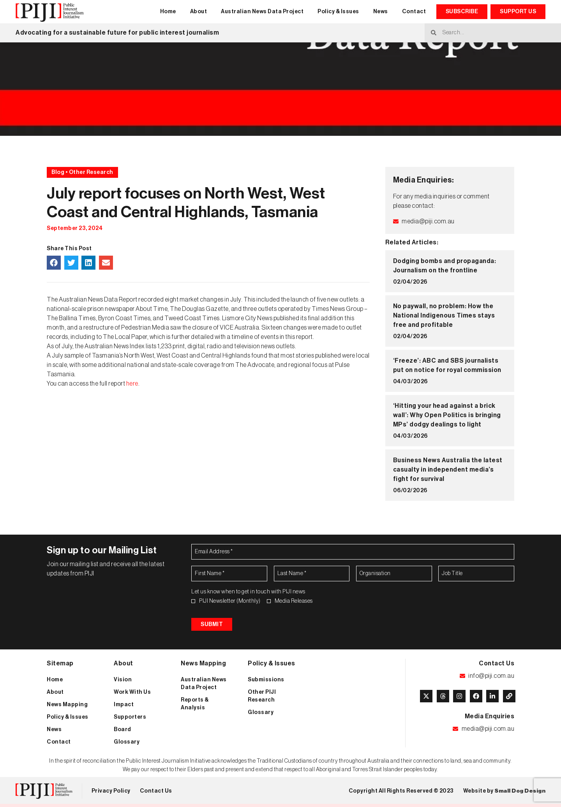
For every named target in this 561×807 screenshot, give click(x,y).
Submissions (266, 681)
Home (168, 11)
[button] (54, 263)
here (132, 384)
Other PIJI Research (262, 698)
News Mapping (67, 706)
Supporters (130, 719)
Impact (124, 706)
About (198, 11)
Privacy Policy (111, 793)
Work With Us (132, 694)
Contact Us (156, 793)
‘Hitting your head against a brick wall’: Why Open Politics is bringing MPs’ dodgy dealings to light (447, 415)
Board (122, 731)
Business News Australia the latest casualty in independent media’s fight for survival (448, 469)
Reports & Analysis (195, 705)
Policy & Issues (338, 11)
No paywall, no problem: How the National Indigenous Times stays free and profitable (444, 315)
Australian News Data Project (262, 11)
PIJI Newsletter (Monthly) (230, 601)
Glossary (126, 744)
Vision (123, 681)
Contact (414, 11)
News (380, 11)
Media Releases (294, 601)
